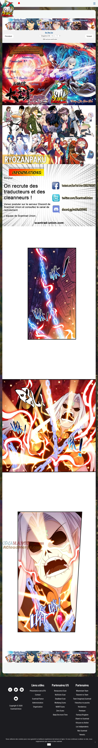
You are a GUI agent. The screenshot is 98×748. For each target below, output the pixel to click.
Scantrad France (38, 699)
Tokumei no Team (82, 695)
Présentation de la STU (38, 691)
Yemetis (82, 735)
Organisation (38, 707)
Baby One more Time (60, 715)
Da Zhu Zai (49, 33)
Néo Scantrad (82, 731)
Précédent (8, 36)
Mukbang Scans (60, 703)
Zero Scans (60, 711)
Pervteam (82, 711)
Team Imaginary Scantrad (82, 699)
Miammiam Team (82, 691)
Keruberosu (82, 707)
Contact (38, 695)
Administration (37, 703)
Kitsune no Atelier (82, 723)
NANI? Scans (60, 707)
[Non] (95, 742)
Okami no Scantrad (82, 719)
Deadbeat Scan (60, 699)
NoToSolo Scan (60, 695)
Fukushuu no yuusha (82, 703)
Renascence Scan (60, 691)
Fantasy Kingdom (82, 715)
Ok (49, 744)
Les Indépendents (82, 727)
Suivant (89, 36)
